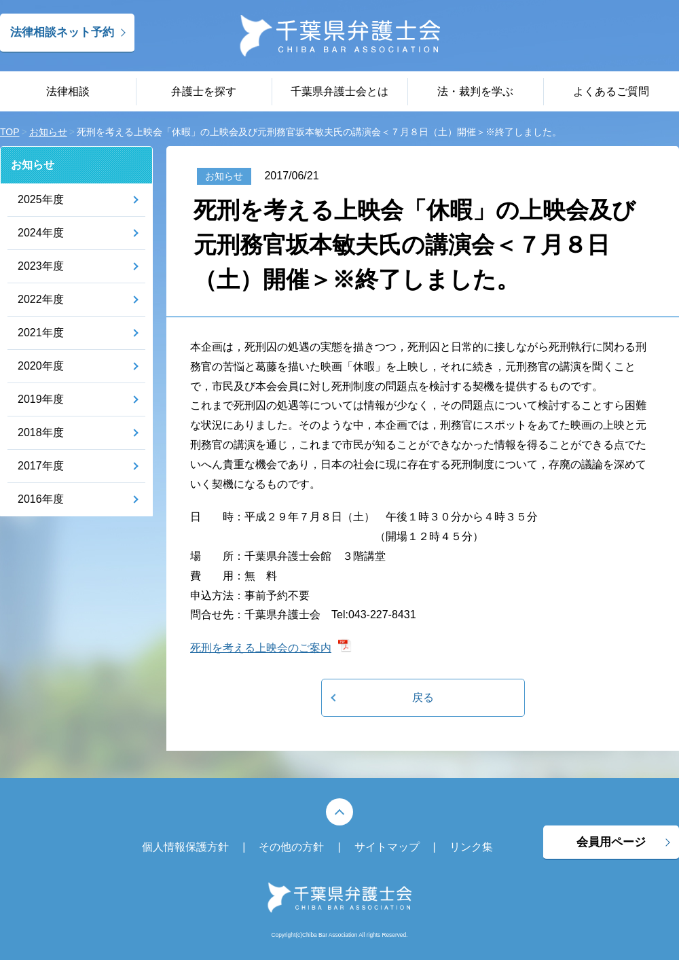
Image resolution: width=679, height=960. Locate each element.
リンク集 (471, 847)
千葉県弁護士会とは (339, 91)
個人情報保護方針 (185, 847)
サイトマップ (387, 847)
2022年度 (41, 299)
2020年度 (41, 366)
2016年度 (41, 499)
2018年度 (41, 432)
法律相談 (68, 91)
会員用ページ (611, 842)
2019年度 (41, 399)
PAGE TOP (339, 811)
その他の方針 (291, 847)
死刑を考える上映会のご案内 (260, 648)
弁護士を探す (203, 91)
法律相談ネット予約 (62, 32)
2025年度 (41, 199)
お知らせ (32, 165)
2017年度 (41, 466)
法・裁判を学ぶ (475, 91)
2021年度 (41, 332)
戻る (423, 697)
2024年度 (41, 232)
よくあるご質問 (611, 91)
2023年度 (41, 266)
